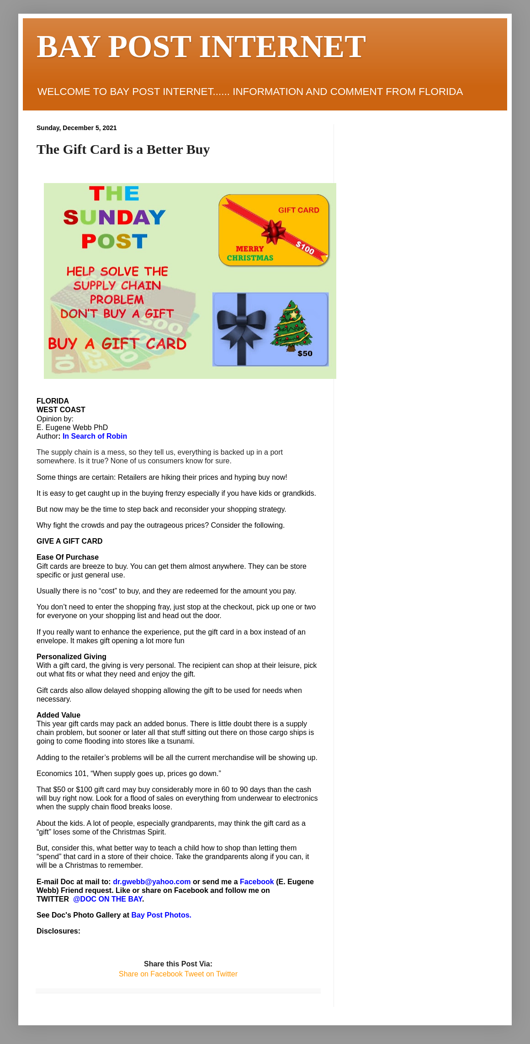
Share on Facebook (151, 974)
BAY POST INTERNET (201, 46)
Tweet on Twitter (210, 974)
